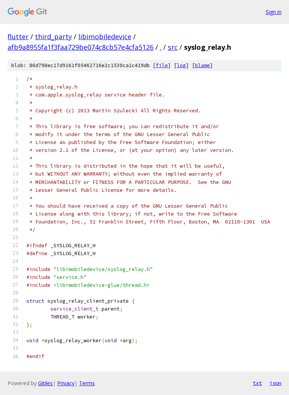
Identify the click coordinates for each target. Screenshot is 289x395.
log (181, 65)
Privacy (66, 383)
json (275, 383)
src (173, 47)
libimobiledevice (104, 36)
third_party (53, 36)
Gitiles (45, 383)
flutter (18, 36)
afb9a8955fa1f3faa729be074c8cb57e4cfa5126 (81, 47)
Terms (87, 383)
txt (257, 383)
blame (202, 65)
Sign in (273, 11)
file (162, 65)
